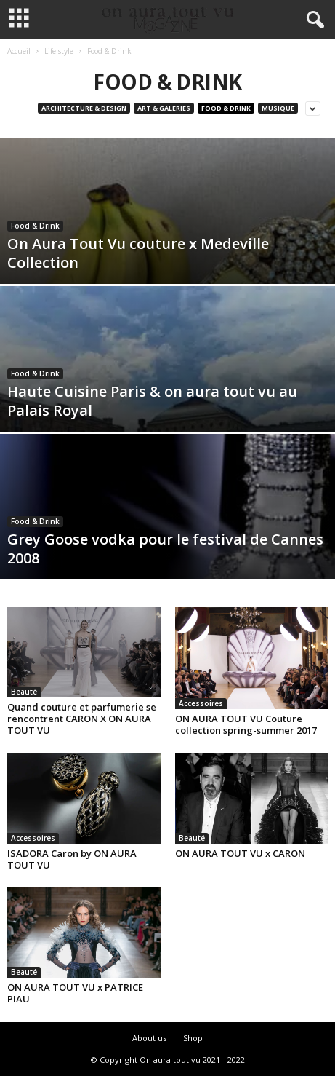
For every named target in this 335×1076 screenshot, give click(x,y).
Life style (58, 51)
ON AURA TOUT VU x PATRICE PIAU (75, 993)
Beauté (24, 692)
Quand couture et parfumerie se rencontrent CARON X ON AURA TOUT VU (81, 718)
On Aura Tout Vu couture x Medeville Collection (138, 253)
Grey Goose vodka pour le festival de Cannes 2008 (165, 548)
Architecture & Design (83, 108)
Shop (193, 1037)
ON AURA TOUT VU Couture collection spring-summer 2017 (246, 724)
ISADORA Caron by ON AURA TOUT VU (72, 859)
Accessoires (201, 703)
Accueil (19, 51)
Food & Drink (226, 108)
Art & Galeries (163, 108)
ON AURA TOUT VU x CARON (240, 853)
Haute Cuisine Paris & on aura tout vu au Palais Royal (152, 400)
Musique (278, 108)
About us (149, 1037)
